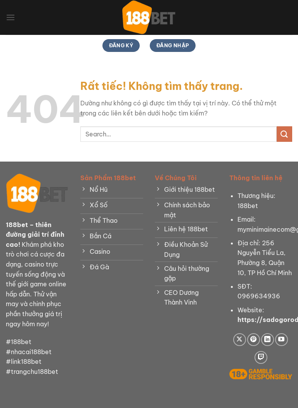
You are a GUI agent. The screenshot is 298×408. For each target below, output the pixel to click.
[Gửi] (284, 133)
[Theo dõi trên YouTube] (281, 339)
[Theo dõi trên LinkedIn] (267, 339)
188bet (17, 225)
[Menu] (10, 17)
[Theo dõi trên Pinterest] (253, 339)
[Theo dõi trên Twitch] (261, 357)
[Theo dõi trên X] (239, 339)
